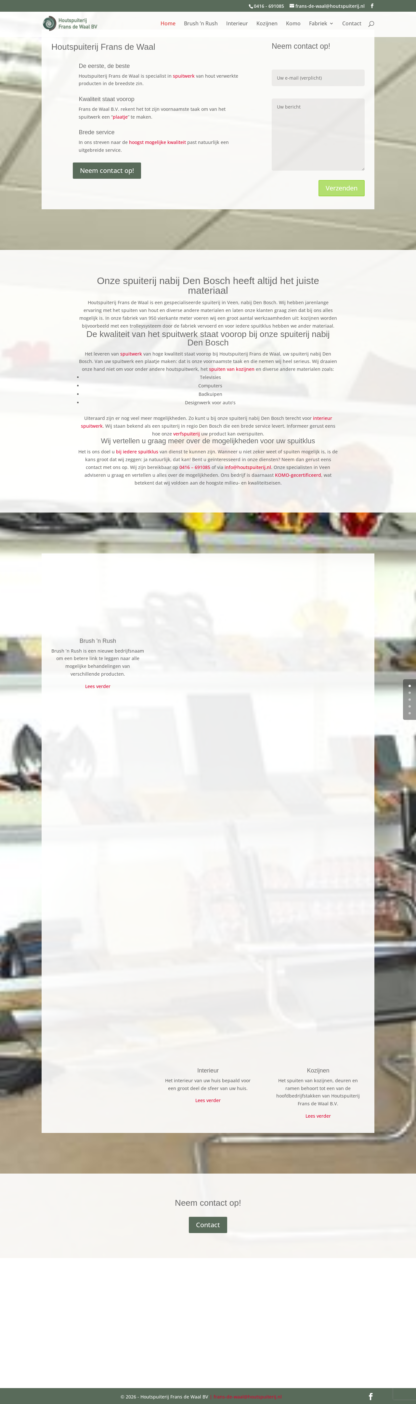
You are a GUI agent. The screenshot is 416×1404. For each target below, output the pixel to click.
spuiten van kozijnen (231, 369)
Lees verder (97, 686)
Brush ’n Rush (201, 24)
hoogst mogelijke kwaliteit (157, 142)
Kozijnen (267, 24)
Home (168, 24)
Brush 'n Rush (98, 641)
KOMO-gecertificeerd (298, 475)
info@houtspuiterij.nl (248, 467)
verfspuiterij (186, 434)
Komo (293, 24)
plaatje (120, 117)
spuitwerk (184, 76)
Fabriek (318, 24)
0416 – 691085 (194, 467)
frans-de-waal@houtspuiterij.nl (248, 1397)
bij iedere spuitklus (137, 451)
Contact (351, 24)
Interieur (237, 24)
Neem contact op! (107, 170)
